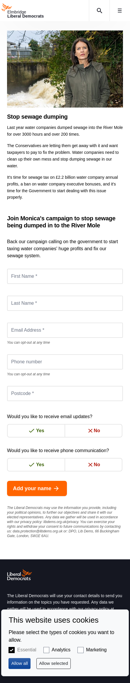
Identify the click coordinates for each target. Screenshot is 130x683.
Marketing (96, 649)
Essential (26, 649)
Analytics (61, 649)
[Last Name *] (65, 303)
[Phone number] (65, 361)
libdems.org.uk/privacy (60, 522)
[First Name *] (65, 276)
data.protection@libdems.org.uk (38, 531)
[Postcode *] (65, 393)
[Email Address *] (65, 330)
